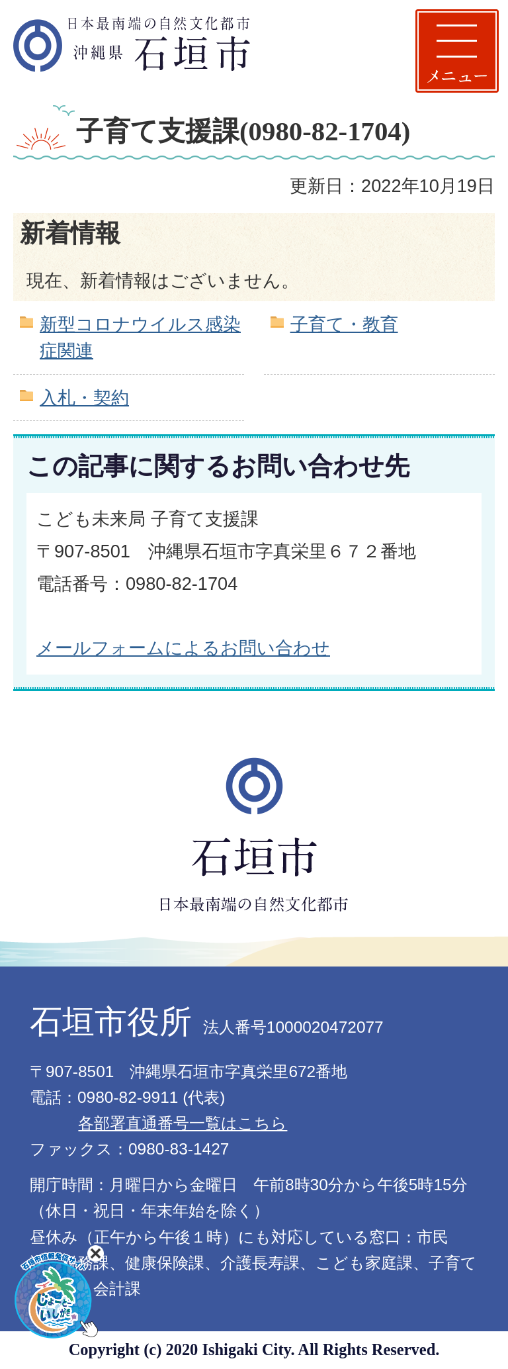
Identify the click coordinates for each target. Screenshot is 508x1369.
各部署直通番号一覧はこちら (182, 1123)
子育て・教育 (344, 324)
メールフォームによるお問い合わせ (183, 647)
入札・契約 (84, 397)
